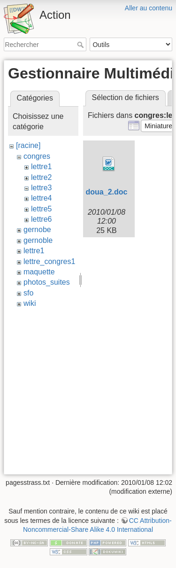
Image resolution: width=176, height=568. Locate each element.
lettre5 (41, 209)
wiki (29, 303)
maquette (39, 272)
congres (36, 156)
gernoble (38, 240)
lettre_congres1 (49, 261)
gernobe (37, 229)
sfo (28, 293)
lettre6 (41, 219)
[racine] (28, 145)
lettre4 (41, 198)
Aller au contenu (148, 8)
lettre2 (41, 177)
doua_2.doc (107, 192)
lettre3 (41, 188)
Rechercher (81, 44)
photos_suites (46, 282)
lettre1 (41, 167)
